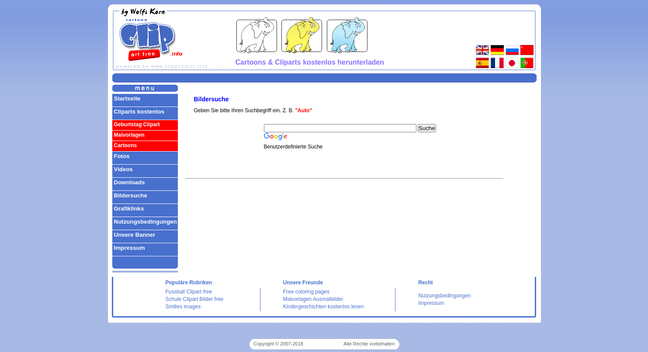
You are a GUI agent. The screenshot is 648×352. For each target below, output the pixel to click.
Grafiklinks (129, 208)
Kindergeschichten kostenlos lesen (323, 307)
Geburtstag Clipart (137, 124)
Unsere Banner (135, 234)
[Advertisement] (324, 77)
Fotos (122, 156)
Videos (123, 169)
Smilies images (183, 307)
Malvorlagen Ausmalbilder (313, 299)
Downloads (129, 182)
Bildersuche (130, 195)
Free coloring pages (306, 292)
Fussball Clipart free (189, 292)
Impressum (129, 248)
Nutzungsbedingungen (145, 221)
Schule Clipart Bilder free (195, 299)
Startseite (127, 98)
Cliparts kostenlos (139, 111)
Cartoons (125, 145)
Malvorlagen (129, 135)
